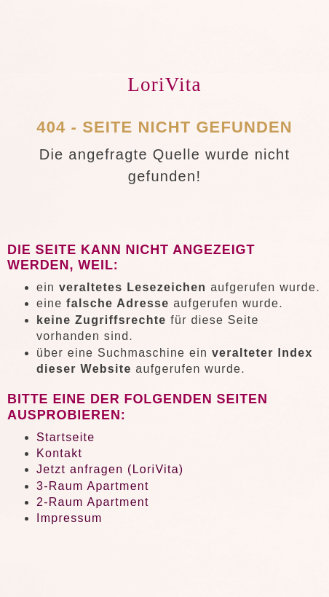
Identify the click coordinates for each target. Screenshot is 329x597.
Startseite (65, 437)
